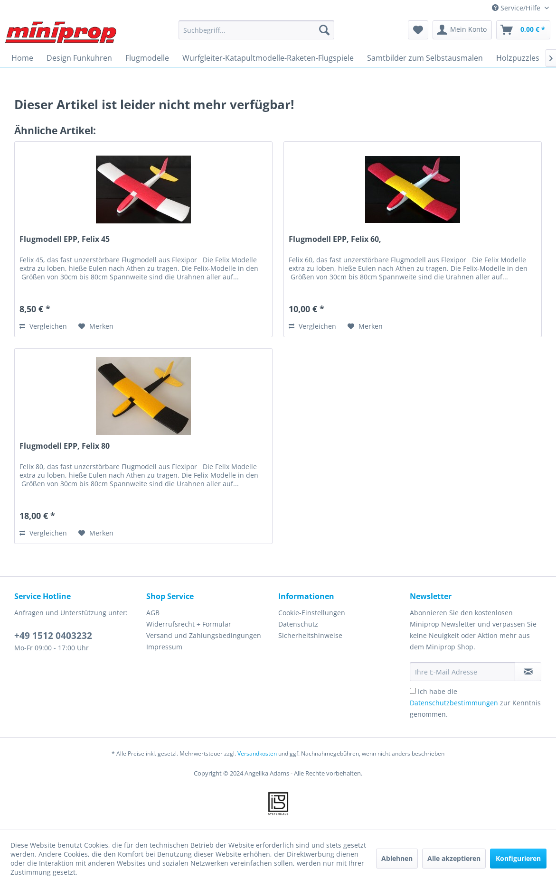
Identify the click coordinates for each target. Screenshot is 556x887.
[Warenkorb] (523, 29)
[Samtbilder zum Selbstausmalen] (425, 58)
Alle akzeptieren (454, 858)
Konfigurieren (518, 858)
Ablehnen (397, 858)
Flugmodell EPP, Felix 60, (335, 239)
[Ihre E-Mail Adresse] (462, 671)
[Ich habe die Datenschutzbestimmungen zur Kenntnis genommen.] (413, 691)
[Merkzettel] (418, 29)
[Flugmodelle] (147, 58)
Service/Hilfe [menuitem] (517, 7)
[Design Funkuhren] (79, 58)
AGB (153, 612)
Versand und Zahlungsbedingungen (203, 635)
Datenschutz (298, 623)
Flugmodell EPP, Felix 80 (64, 446)
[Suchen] (324, 29)
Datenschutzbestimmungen (454, 702)
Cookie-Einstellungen (311, 612)
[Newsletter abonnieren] (528, 671)
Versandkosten (257, 753)
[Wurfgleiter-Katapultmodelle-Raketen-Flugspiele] (268, 58)
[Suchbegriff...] (256, 29)
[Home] (22, 58)
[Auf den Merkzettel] (95, 326)
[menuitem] (256, 29)
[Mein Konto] (462, 29)
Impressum (164, 646)
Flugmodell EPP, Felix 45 (64, 239)
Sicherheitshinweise (310, 635)
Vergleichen (43, 326)
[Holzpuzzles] (518, 58)
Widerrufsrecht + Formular (188, 623)
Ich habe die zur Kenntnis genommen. (475, 703)
